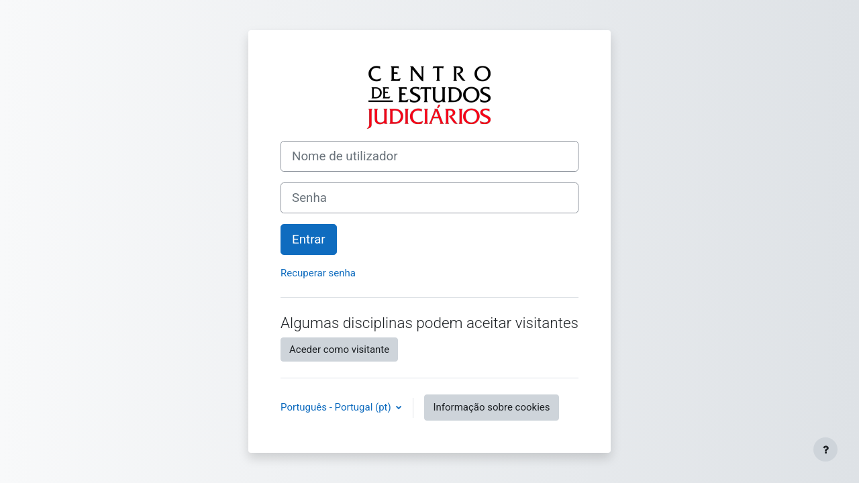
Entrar (308, 239)
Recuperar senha (318, 273)
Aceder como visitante (339, 349)
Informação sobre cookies (491, 407)
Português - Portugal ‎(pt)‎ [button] (337, 407)
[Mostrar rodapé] (825, 449)
